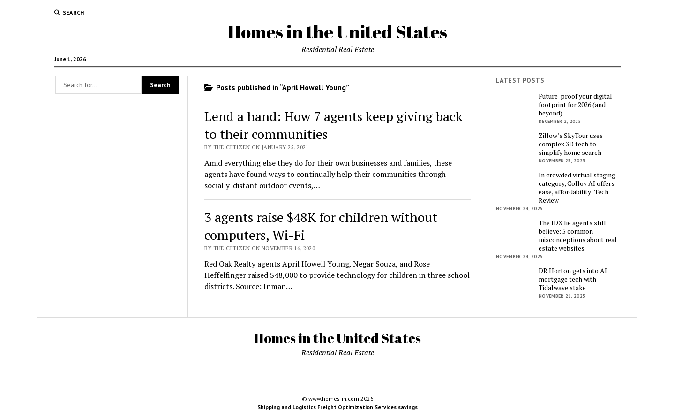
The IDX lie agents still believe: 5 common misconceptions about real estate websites (578, 235)
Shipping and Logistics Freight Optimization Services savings (337, 407)
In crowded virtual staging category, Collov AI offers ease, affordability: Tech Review (577, 188)
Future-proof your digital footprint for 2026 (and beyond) (575, 104)
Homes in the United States (337, 32)
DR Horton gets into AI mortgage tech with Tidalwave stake (573, 279)
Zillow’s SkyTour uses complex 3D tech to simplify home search (571, 144)
